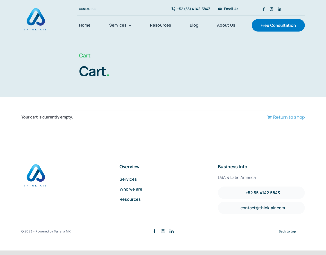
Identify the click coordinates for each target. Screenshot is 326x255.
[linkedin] (279, 9)
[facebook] (263, 9)
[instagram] (271, 9)
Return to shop (289, 117)
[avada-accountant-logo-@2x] (35, 7)
